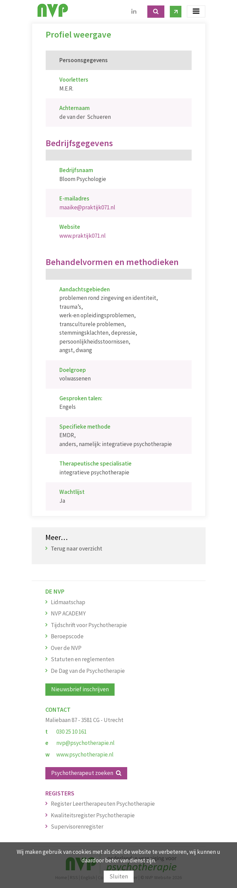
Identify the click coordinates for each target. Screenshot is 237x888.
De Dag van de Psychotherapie (88, 671)
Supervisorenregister (77, 826)
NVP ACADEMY (68, 613)
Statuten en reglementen (82, 659)
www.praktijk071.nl (82, 235)
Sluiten (118, 876)
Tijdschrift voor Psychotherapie (89, 625)
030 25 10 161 (71, 731)
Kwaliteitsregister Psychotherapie (93, 815)
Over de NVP (66, 648)
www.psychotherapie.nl (85, 754)
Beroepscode (67, 636)
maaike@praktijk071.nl (87, 207)
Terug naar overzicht (76, 548)
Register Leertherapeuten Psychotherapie (103, 803)
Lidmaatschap (68, 602)
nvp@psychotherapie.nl (85, 743)
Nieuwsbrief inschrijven (80, 689)
